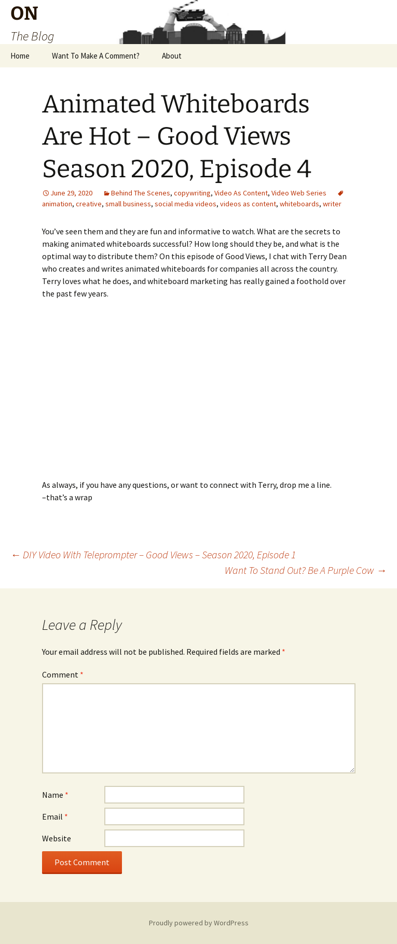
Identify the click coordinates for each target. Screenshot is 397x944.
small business (128, 203)
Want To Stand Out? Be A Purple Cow (306, 569)
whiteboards (299, 203)
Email (55, 816)
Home (20, 56)
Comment (63, 674)
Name (55, 795)
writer (332, 203)
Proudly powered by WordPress (199, 922)
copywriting (192, 193)
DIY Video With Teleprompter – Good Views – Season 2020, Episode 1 (153, 554)
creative (89, 203)
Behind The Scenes (140, 193)
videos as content (248, 203)
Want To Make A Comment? (96, 56)
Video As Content (241, 193)
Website (56, 838)
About (172, 56)
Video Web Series (298, 193)
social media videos (185, 203)
